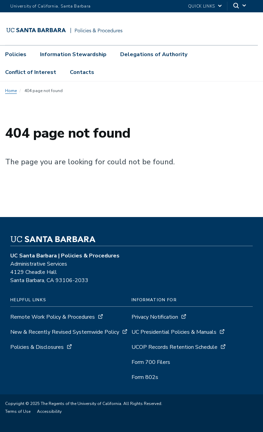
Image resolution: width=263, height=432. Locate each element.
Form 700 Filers (151, 362)
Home (11, 90)
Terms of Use (17, 411)
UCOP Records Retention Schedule (174, 347)
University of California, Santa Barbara (50, 6)
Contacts (82, 72)
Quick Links (201, 6)
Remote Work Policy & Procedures (52, 317)
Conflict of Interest (30, 72)
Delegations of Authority (153, 54)
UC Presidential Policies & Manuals (174, 332)
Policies (15, 54)
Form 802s (145, 377)
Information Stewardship (73, 54)
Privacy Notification (155, 317)
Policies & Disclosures (37, 347)
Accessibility (49, 411)
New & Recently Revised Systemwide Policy (64, 332)
